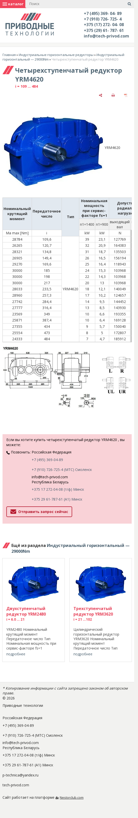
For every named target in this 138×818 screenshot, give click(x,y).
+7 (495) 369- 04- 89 (103, 13)
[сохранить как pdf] (126, 95)
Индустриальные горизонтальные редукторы (56, 54)
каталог (13, 4)
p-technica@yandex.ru (20, 775)
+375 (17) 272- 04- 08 (104, 24)
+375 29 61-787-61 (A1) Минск (57, 499)
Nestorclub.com (72, 797)
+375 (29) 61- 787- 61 (104, 30)
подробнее (15, 654)
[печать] (113, 95)
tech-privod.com (16, 785)
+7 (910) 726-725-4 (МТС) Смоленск (62, 469)
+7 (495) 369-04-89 (47, 459)
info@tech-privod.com (106, 36)
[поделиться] (100, 95)
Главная (9, 54)
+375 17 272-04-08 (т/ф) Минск (58, 489)
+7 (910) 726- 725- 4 (103, 19)
